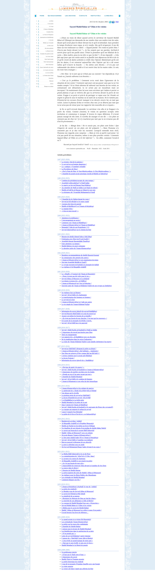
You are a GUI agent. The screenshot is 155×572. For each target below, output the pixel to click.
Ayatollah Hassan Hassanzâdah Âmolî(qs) (76, 241)
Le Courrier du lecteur (48, 70)
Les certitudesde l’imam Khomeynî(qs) (75, 522)
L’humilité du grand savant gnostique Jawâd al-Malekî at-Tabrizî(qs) (85, 174)
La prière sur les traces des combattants (75, 524)
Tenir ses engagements (69, 335)
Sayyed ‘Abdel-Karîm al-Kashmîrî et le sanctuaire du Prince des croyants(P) (87, 407)
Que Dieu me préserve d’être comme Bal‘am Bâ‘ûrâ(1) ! (81, 353)
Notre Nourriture (49, 64)
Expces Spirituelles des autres (46, 67)
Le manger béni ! (67, 209)
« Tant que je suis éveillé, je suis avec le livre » (77, 543)
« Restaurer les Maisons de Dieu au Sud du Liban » (79, 498)
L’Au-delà (51, 40)
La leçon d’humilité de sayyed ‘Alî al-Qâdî (76, 398)
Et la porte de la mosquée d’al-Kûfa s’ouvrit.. (77, 321)
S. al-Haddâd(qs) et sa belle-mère (73, 400)
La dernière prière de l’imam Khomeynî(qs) (76, 248)
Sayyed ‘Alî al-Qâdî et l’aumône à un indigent (77, 440)
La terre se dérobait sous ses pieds (73, 445)
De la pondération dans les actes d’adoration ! (77, 339)
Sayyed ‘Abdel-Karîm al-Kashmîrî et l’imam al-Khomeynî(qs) (83, 370)
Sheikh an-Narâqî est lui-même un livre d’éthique (78, 426)
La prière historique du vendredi (72, 562)
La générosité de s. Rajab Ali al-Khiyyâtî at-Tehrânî (79, 391)
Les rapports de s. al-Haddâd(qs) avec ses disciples (79, 337)
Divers (51, 83)
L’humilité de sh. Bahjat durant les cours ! (76, 199)
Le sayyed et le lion (68, 300)
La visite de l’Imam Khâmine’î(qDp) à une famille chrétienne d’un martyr (86, 342)
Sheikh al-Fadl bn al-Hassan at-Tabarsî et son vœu (78, 190)
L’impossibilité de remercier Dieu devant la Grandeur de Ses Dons (84, 466)
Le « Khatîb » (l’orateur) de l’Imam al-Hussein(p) (78, 274)
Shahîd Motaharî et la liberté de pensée (75, 545)
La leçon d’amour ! (68, 358)
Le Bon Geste (50, 45)
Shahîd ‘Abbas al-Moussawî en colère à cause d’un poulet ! (82, 510)
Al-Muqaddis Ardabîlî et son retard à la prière (77, 461)
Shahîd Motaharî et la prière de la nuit (74, 402)
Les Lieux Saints (49, 56)
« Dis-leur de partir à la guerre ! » (73, 367)
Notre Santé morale (49, 59)
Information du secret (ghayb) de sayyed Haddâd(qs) (79, 311)
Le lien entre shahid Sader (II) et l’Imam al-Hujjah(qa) (80, 437)
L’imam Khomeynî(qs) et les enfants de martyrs (78, 388)
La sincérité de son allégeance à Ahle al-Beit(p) (77, 501)
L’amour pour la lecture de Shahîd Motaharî (76, 529)
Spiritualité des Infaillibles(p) (46, 37)
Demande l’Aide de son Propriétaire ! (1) (75, 227)
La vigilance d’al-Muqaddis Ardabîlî (74, 267)
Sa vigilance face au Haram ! (71, 293)
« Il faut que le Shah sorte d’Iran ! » (74, 555)
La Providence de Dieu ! (70, 169)
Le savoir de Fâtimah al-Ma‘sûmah (73, 494)
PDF (117, 22)
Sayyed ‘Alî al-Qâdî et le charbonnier (74, 295)
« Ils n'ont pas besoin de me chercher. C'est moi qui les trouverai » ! (84, 318)
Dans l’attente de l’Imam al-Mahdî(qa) (75, 405)
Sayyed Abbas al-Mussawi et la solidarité (75, 279)
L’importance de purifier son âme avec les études (78, 372)
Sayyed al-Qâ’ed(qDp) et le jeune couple (75, 201)
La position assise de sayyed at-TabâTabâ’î (76, 395)
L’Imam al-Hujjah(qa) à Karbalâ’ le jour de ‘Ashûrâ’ (79, 487)
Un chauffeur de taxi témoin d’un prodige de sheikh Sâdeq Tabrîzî (84, 428)
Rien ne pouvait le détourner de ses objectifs (76, 442)
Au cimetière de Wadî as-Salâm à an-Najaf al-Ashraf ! (80, 188)
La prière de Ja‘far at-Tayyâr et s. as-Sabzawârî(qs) (79, 414)
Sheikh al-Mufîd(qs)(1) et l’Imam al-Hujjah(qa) (78, 206)
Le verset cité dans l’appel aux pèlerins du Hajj (77, 569)
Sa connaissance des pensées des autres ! (75, 258)
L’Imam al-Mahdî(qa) (48, 29)
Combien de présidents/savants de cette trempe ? (78, 180)
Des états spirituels (49, 48)
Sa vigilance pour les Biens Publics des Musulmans (79, 475)
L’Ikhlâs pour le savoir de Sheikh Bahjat (75, 508)
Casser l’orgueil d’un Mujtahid (72, 412)
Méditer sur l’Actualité (48, 42)
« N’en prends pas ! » (69, 533)
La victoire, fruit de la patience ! (72, 162)
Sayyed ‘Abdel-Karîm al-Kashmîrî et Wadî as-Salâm (79, 330)
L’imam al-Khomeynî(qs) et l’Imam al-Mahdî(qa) (78, 225)
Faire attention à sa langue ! (71, 244)
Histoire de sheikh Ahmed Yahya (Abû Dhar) (77, 237)
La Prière (51, 21)
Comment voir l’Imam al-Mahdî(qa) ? (74, 223)
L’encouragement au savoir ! (71, 220)
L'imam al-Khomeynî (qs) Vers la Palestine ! (77, 283)
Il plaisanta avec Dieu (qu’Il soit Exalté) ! (76, 239)
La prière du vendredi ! (69, 489)
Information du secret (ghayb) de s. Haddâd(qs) (77, 360)
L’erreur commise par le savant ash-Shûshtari (77, 356)
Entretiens (51, 78)
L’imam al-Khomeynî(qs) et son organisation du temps (80, 260)
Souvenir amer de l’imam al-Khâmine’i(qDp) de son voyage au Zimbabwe (87, 286)
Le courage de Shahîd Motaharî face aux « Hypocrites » (80, 503)
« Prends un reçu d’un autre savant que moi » (77, 374)
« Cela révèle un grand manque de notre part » (77, 541)
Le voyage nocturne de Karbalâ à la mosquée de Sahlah (80, 265)
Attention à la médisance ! (70, 218)
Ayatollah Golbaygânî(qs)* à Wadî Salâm (75, 183)
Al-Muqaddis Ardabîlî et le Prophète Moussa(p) (78, 423)
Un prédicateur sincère (69, 552)
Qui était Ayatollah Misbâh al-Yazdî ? (74, 262)
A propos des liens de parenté (71, 204)
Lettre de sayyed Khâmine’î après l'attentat (76, 536)
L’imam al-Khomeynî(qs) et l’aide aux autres (77, 302)
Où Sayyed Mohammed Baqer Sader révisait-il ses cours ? (81, 447)
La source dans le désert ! (70, 468)
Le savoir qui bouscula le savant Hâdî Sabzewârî (78, 430)
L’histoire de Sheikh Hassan (71, 470)
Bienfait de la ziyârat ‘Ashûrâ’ (72, 421)
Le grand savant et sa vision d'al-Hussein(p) (76, 519)
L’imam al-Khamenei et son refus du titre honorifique (80, 381)
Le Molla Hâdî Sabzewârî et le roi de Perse (76, 454)
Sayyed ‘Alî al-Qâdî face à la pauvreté (74, 323)
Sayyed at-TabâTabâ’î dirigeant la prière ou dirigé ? (79, 349)
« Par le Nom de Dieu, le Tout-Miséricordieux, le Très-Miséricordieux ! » (86, 171)
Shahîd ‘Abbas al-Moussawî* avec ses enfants (77, 433)
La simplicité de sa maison (71, 496)
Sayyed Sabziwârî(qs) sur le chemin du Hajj (76, 230)
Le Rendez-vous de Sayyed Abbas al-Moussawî (78, 491)
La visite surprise (67, 566)
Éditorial (51, 81)
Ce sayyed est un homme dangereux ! (74, 164)
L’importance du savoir (69, 557)
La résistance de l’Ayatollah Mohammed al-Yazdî (78, 192)
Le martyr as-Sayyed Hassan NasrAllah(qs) (76, 185)
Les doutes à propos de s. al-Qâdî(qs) (74, 281)
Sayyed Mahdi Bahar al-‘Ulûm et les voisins (76, 505)
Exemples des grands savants (46, 53)
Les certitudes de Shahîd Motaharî (73, 477)
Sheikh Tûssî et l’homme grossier (73, 559)
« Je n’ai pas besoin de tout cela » (73, 463)
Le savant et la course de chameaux (73, 458)
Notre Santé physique (48, 61)
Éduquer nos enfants (48, 86)
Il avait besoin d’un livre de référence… (75, 512)
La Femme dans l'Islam (48, 75)
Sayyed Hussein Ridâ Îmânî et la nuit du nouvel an (79, 314)
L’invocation (50, 23)
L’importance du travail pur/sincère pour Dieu (77, 332)
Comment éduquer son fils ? (71, 480)
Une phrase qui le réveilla (70, 393)
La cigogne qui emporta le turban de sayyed (76, 409)
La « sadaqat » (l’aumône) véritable (74, 166)
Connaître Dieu (49, 31)
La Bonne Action (49, 51)
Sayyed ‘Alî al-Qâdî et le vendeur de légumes (77, 379)
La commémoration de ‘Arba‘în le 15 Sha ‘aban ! (78, 456)
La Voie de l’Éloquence (48, 34)
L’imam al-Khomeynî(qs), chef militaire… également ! (80, 351)
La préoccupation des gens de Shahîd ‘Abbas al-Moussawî (81, 473)
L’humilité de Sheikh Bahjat (71, 526)
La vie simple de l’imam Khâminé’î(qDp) (76, 304)
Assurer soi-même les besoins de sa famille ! (77, 316)
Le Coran (51, 26)
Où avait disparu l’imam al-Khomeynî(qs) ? (76, 435)
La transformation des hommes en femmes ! (76, 297)
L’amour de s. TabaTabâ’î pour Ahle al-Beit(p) (77, 538)
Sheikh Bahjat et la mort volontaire (73, 246)
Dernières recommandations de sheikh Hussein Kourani (80, 255)
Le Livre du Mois (49, 72)
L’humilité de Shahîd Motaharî (72, 377)
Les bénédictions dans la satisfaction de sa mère (78, 531)
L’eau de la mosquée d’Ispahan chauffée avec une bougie (81, 564)
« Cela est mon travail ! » (70, 211)
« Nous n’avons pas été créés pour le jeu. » (76, 276)
